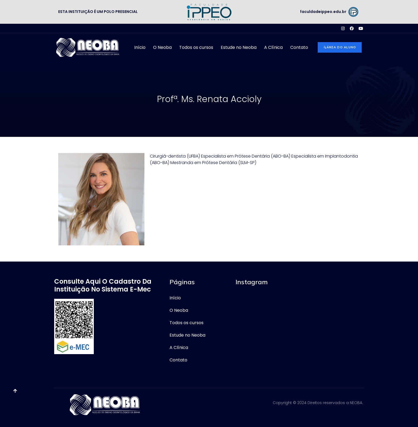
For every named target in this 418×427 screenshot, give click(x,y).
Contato (299, 47)
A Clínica (273, 47)
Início (140, 47)
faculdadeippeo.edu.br (323, 11)
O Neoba (162, 47)
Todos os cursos (196, 47)
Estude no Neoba (239, 47)
